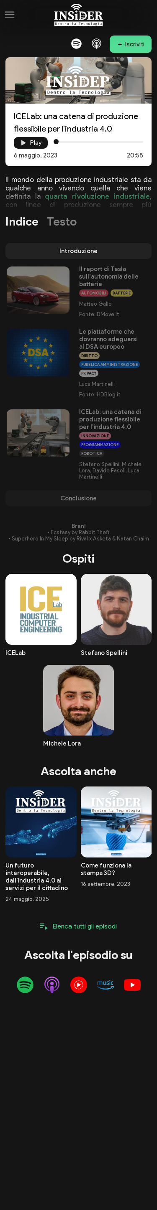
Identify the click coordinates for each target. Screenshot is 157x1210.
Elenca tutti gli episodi (85, 926)
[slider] (56, 141)
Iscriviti (134, 44)
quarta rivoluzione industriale (97, 196)
